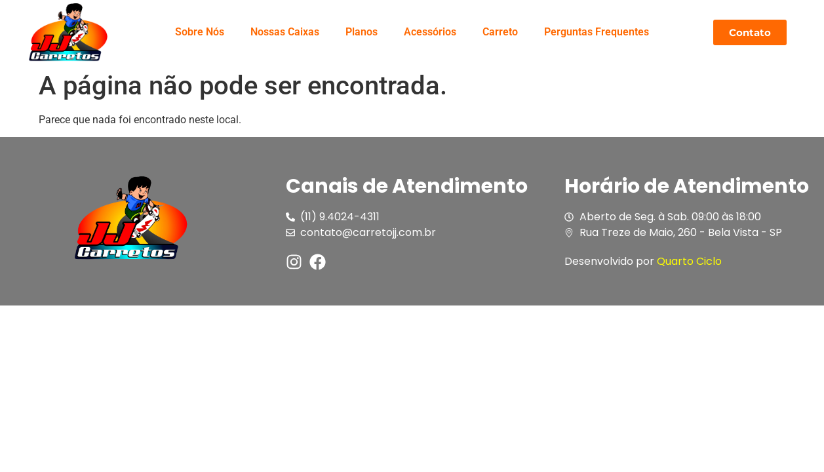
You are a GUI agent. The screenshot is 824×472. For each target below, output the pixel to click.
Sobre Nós (199, 32)
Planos (361, 32)
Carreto (500, 32)
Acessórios (430, 32)
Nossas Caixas (284, 32)
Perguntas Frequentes (596, 32)
